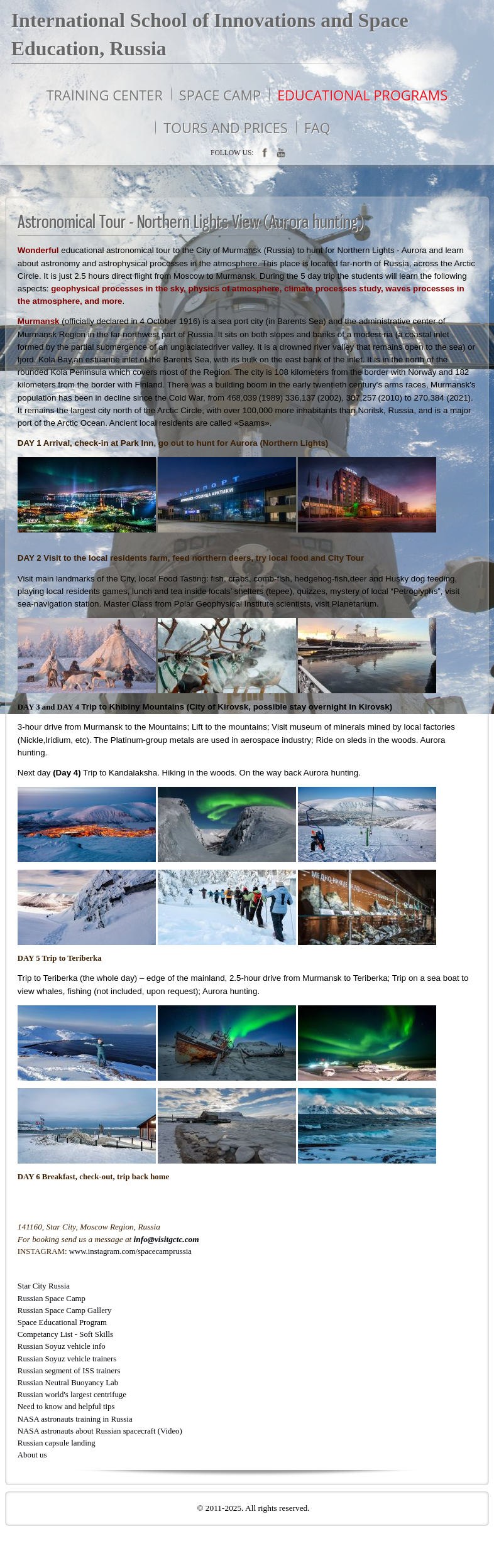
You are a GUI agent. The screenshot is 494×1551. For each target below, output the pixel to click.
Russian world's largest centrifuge (72, 1394)
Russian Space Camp (51, 1298)
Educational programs (362, 95)
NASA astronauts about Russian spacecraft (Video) (100, 1431)
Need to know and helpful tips (66, 1406)
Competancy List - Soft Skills (65, 1334)
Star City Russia (44, 1286)
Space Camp (220, 95)
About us (32, 1455)
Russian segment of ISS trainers (69, 1370)
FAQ (317, 128)
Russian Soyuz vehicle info (62, 1346)
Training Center (105, 95)
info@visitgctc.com (166, 1239)
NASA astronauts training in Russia (75, 1419)
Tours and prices (225, 128)
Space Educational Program (62, 1322)
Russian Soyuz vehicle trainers (67, 1358)
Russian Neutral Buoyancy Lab (68, 1382)
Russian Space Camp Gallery (65, 1310)
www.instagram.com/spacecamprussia (130, 1251)
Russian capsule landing (57, 1443)
